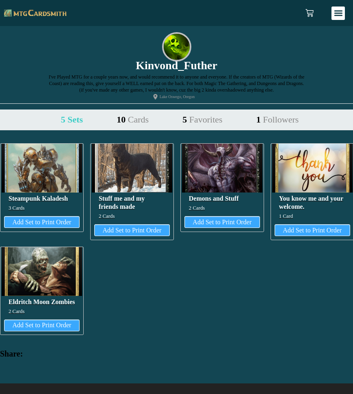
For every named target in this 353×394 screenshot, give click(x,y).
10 (133, 119)
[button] (338, 13)
